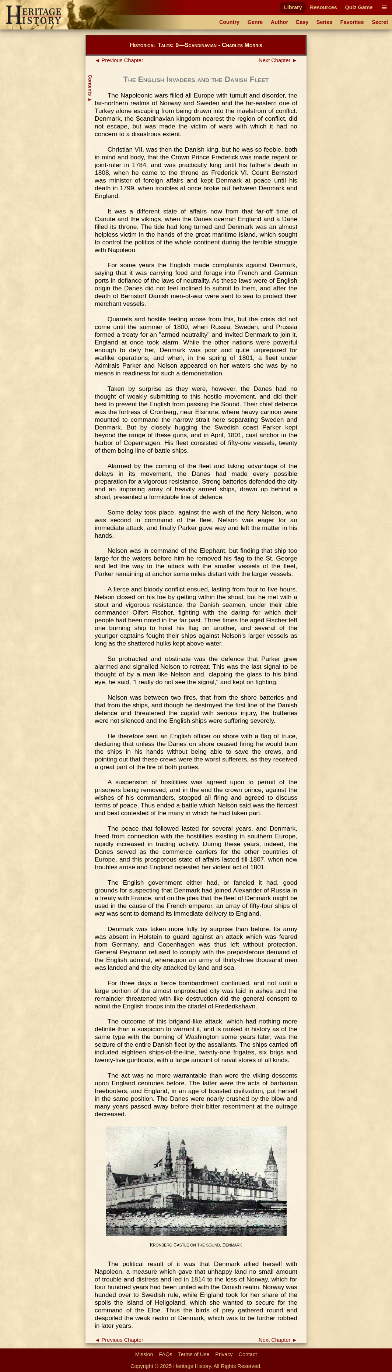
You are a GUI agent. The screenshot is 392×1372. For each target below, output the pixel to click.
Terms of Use (194, 1354)
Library (293, 7)
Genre (255, 22)
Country (229, 22)
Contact (248, 1354)
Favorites (352, 22)
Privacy (223, 1354)
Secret (380, 22)
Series (324, 22)
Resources (323, 7)
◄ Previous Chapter (119, 60)
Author (279, 22)
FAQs (165, 1354)
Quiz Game (358, 7)
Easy (302, 22)
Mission (144, 1354)
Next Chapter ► (278, 60)
